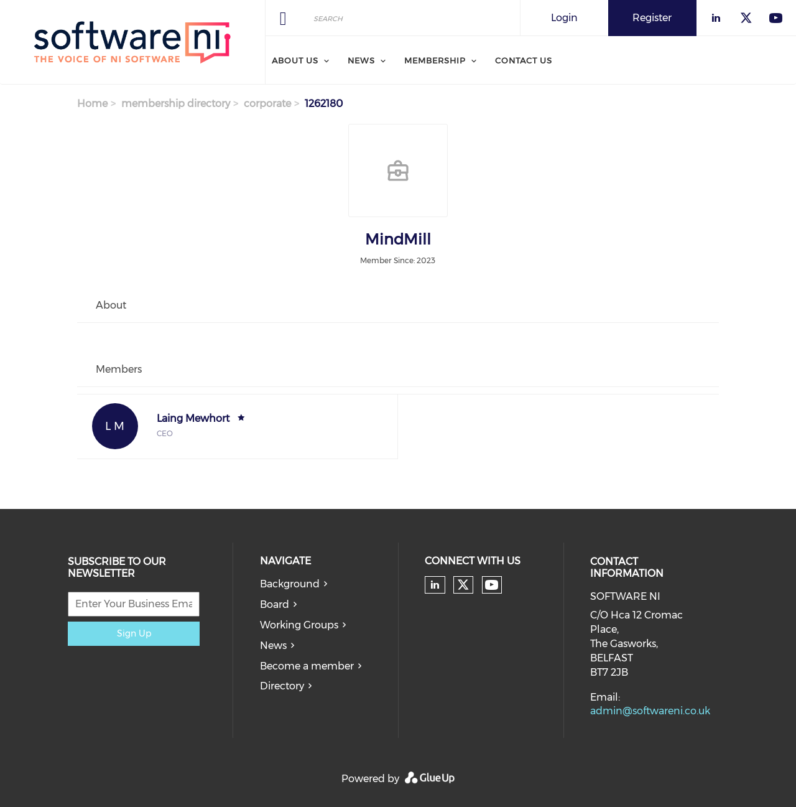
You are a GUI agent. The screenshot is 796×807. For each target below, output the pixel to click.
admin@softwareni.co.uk (650, 711)
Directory (282, 686)
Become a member (307, 666)
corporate (267, 104)
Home (92, 104)
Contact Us (523, 60)
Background (290, 584)
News (361, 60)
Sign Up (134, 633)
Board (274, 604)
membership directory (175, 104)
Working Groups (299, 625)
